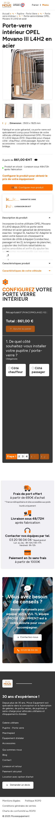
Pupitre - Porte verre (13, 727)
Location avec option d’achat (17, 776)
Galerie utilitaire (10, 722)
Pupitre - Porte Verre (27, 13)
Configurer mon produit (27, 187)
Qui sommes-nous (12, 749)
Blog (4, 754)
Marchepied (8, 733)
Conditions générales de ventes (19, 805)
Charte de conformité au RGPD (19, 811)
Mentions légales (11, 800)
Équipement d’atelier (13, 738)
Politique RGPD (33, 800)
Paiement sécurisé (12, 771)
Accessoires (8, 743)
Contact (6, 760)
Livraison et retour (12, 766)
